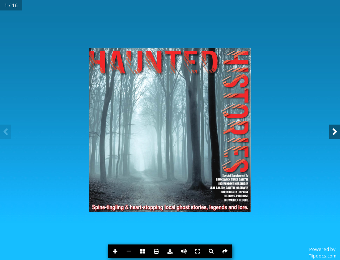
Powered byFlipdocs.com (322, 252)
